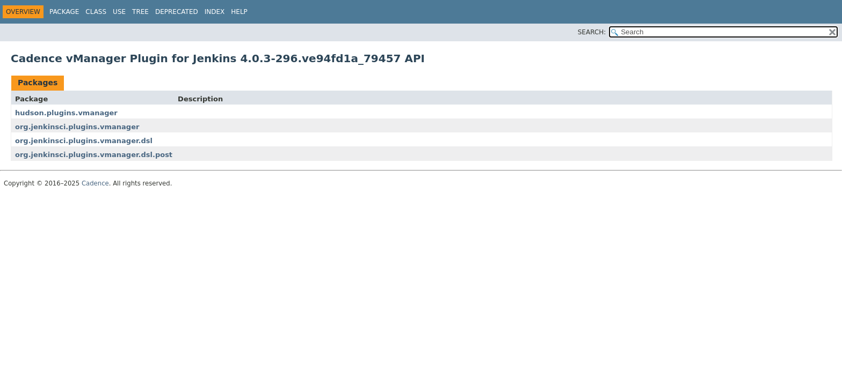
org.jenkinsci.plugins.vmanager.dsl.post (93, 155)
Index (215, 12)
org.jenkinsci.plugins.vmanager (77, 127)
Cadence (95, 183)
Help (239, 12)
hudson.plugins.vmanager (66, 113)
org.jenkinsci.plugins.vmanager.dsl (84, 141)
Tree (140, 12)
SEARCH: (592, 32)
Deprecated (176, 12)
